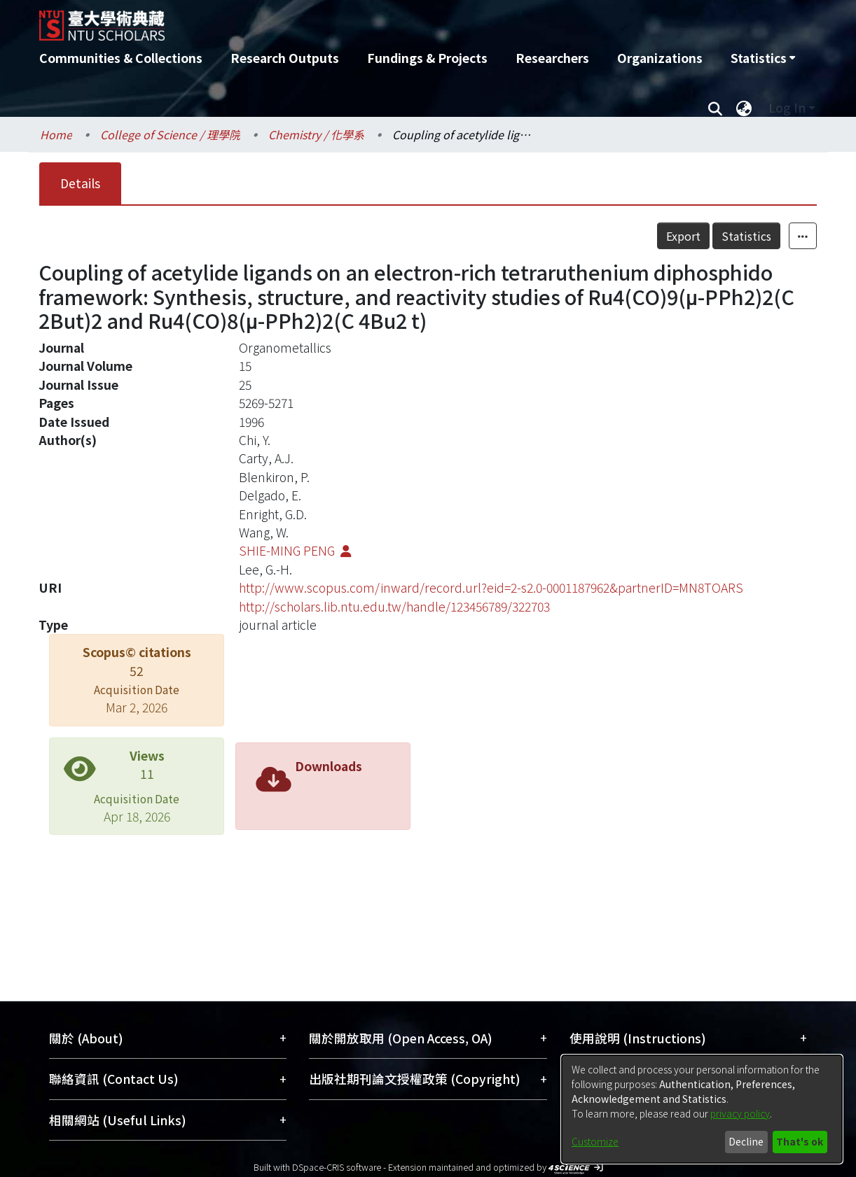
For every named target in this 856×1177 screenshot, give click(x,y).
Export (683, 235)
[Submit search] (715, 107)
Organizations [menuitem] (660, 57)
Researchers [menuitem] (552, 57)
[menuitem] (763, 58)
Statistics (746, 235)
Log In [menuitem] (787, 107)
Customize (595, 1141)
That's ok (799, 1141)
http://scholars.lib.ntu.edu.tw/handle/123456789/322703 (394, 606)
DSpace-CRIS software (336, 1167)
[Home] (352, 20)
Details (80, 183)
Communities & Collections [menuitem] (120, 57)
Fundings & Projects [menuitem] (427, 57)
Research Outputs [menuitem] (284, 57)
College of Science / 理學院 (170, 134)
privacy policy (740, 1113)
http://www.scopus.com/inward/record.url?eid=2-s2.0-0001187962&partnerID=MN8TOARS (491, 587)
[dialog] (702, 1109)
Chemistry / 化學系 (316, 134)
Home (56, 134)
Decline (746, 1141)
